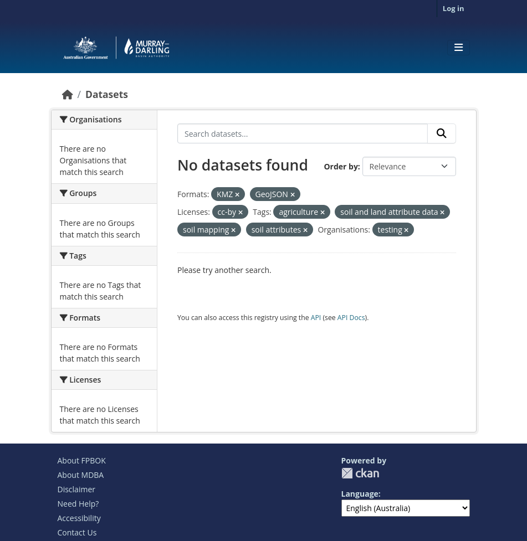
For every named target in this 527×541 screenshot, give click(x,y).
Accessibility (79, 518)
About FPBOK (82, 460)
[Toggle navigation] (458, 47)
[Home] (67, 94)
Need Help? (78, 503)
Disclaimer (76, 489)
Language (359, 493)
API (316, 317)
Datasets (106, 94)
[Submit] (441, 133)
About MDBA (81, 475)
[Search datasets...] (302, 133)
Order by (340, 166)
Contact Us (77, 532)
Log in (453, 8)
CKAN (360, 473)
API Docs (351, 317)
